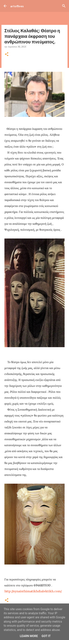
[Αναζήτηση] (64, 5)
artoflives (17, 6)
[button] (6, 54)
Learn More (29, 636)
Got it (46, 636)
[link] (33, 591)
